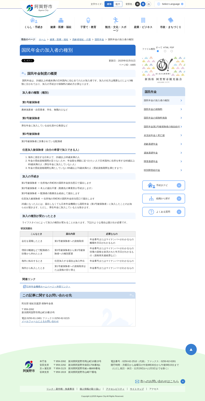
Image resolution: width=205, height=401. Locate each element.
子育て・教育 (88, 27)
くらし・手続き (33, 27)
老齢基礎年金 (151, 144)
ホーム (42, 39)
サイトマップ (137, 389)
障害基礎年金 (151, 161)
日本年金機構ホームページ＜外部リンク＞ (48, 286)
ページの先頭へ (191, 349)
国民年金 (99, 39)
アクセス (154, 389)
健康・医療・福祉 (60, 27)
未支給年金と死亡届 (154, 135)
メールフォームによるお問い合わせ (40, 321)
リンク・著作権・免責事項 (60, 389)
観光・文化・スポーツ (115, 29)
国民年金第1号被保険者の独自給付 (162, 126)
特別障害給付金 (152, 170)
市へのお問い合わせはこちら (159, 381)
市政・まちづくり (170, 27)
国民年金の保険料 (153, 109)
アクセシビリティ (115, 389)
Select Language (171, 4)
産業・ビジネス (143, 27)
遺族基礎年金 (151, 152)
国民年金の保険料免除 (155, 117)
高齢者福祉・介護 (81, 39)
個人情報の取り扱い (90, 389)
